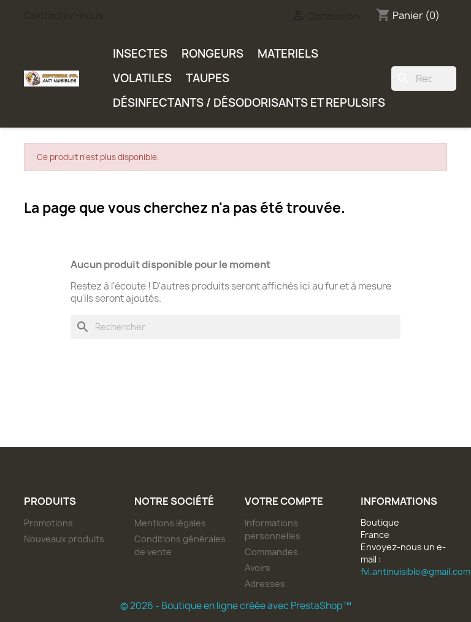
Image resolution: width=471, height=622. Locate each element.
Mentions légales (170, 523)
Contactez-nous (64, 15)
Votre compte (284, 501)
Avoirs (257, 568)
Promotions (48, 523)
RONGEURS (212, 53)
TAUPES (207, 78)
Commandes (271, 552)
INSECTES (140, 53)
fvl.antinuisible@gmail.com (415, 571)
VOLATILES (142, 78)
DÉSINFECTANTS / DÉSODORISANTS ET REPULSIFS (249, 102)
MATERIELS (288, 53)
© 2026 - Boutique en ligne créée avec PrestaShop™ (235, 605)
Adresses (265, 583)
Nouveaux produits (64, 539)
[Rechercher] (423, 78)
